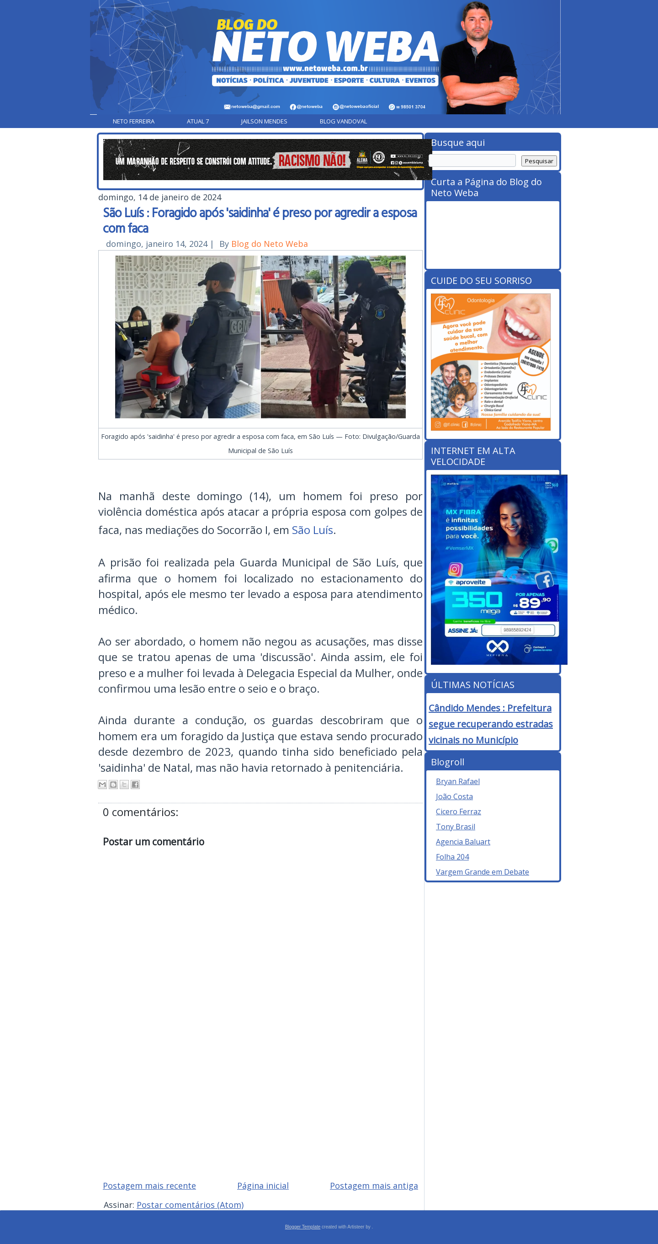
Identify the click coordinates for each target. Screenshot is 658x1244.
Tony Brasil (455, 827)
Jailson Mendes (264, 121)
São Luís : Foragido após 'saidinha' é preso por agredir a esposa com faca (260, 220)
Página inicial (263, 1185)
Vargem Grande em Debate (482, 872)
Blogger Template (303, 1226)
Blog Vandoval (343, 121)
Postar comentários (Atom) (190, 1204)
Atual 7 (198, 121)
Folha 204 (452, 857)
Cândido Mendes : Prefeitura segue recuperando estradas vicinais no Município (491, 724)
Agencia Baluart (463, 842)
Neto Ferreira (133, 121)
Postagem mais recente (149, 1185)
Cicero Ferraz (458, 811)
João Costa (454, 796)
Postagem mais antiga (374, 1185)
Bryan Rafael (458, 781)
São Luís (312, 529)
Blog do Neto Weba (269, 243)
